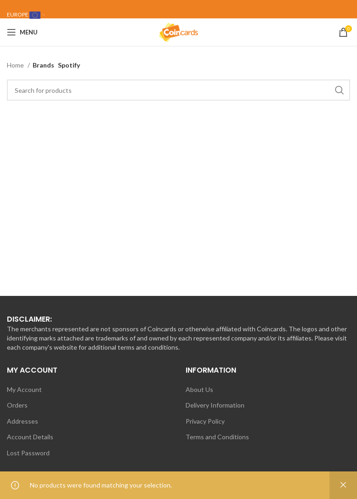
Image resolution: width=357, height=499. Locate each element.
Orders (17, 405)
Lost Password (28, 453)
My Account (24, 389)
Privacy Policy (205, 421)
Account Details (30, 437)
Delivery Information (215, 405)
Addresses (22, 421)
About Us (199, 389)
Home (16, 65)
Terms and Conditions (217, 437)
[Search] (178, 90)
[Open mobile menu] (22, 32)
